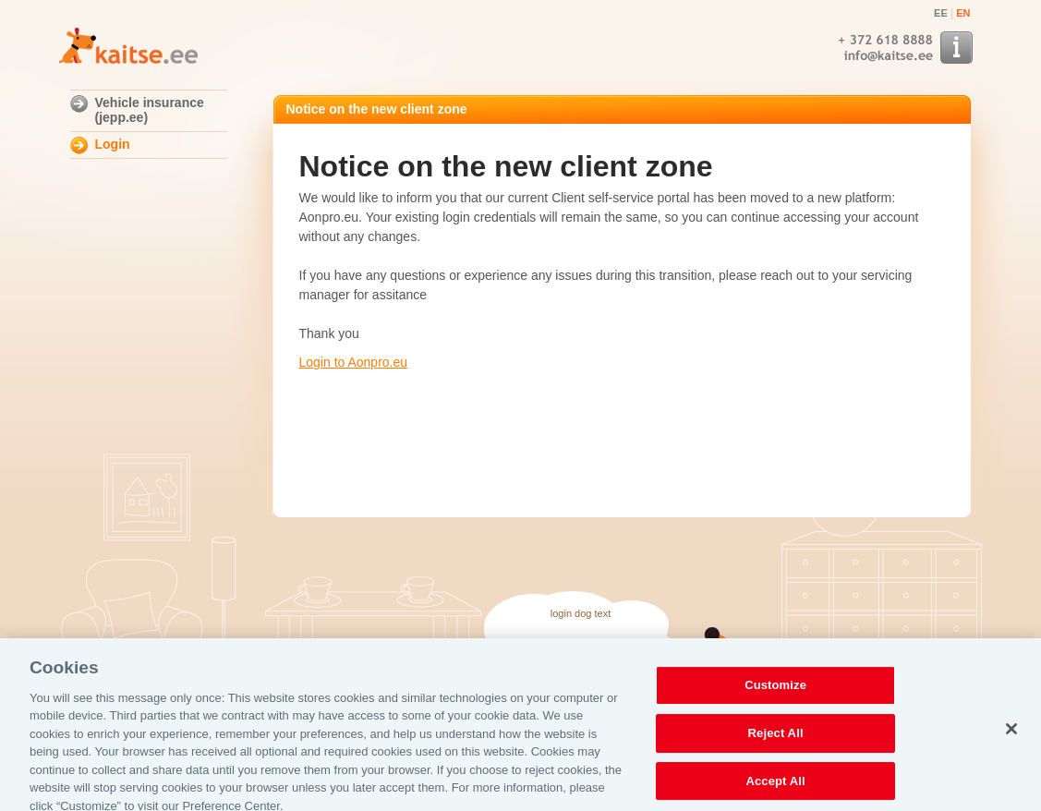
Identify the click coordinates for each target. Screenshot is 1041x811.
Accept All (775, 785)
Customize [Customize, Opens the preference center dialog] (775, 689)
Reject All (776, 737)
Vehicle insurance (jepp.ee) (149, 110)
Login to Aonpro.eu (353, 362)
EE (941, 12)
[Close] (1011, 733)
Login (112, 144)
